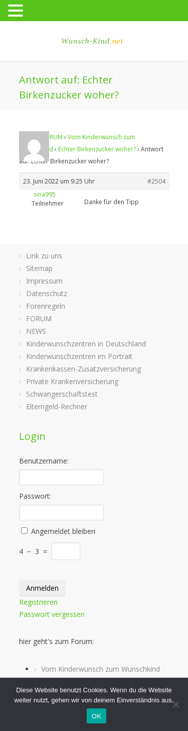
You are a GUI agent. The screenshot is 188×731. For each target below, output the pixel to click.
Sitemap (39, 268)
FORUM (52, 137)
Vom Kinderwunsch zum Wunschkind (100, 669)
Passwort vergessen (52, 614)
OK (96, 716)
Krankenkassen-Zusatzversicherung (83, 369)
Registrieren (38, 602)
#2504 (156, 181)
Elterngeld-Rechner (56, 406)
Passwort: (35, 496)
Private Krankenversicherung (72, 381)
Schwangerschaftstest (62, 394)
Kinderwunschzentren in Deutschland (86, 343)
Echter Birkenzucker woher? (97, 149)
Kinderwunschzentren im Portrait (79, 356)
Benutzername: (44, 461)
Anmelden (42, 588)
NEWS (36, 331)
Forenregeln (45, 306)
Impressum (44, 281)
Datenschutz (46, 293)
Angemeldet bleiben (63, 531)
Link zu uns (44, 255)
